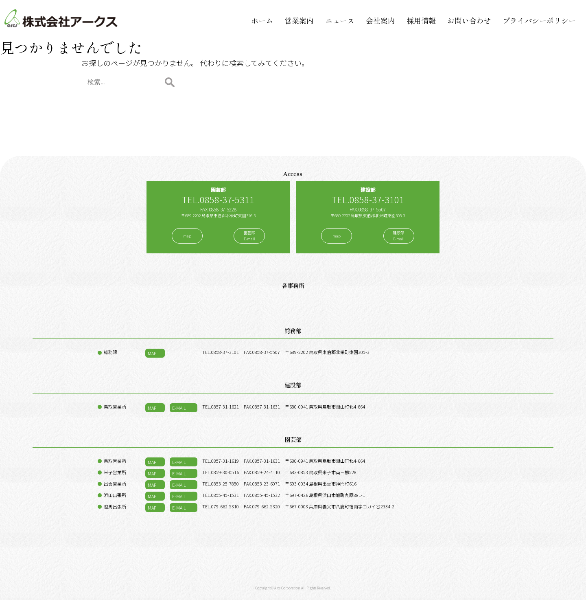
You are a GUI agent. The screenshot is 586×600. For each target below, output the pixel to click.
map (187, 236)
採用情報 (421, 20)
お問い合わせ (469, 20)
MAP (152, 353)
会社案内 (380, 20)
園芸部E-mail (249, 236)
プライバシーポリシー (539, 20)
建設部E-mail (399, 236)
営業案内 (299, 20)
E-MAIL (179, 407)
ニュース (339, 20)
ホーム (262, 20)
